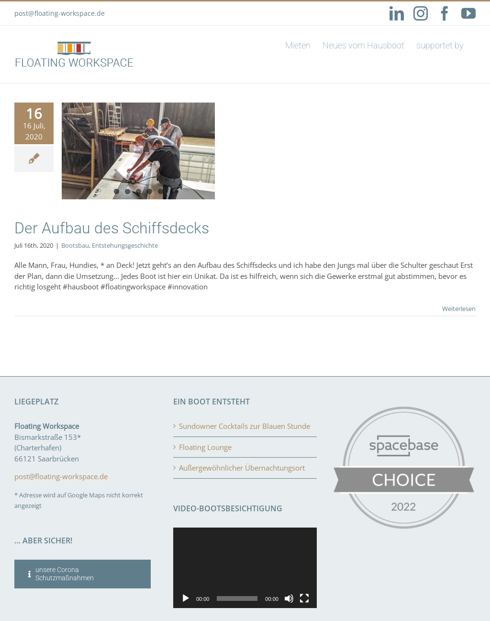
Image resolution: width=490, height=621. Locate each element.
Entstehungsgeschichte (125, 245)
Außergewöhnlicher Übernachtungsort (242, 467)
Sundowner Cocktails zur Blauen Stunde (244, 426)
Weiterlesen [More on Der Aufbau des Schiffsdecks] (459, 308)
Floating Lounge (205, 447)
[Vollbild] (304, 598)
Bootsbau (75, 245)
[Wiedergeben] (185, 598)
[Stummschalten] (289, 598)
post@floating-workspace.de (59, 13)
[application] (245, 568)
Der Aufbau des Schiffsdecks (111, 228)
